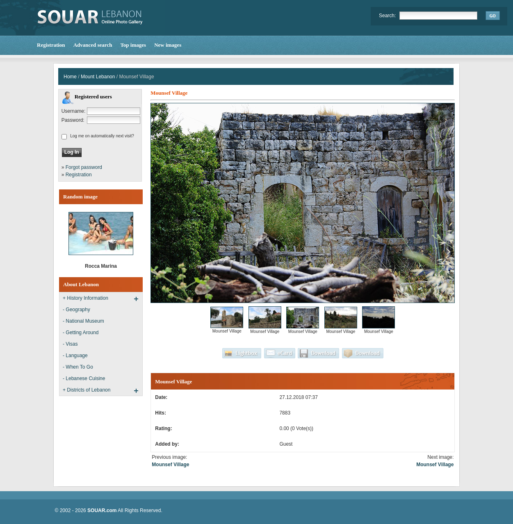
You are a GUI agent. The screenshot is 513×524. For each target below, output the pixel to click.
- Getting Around (80, 332)
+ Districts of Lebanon (86, 390)
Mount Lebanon (98, 77)
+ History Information (85, 298)
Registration (79, 175)
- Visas (70, 344)
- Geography (76, 309)
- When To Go (78, 367)
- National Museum (83, 321)
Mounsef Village (170, 464)
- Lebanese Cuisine (84, 378)
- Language (75, 355)
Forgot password (84, 167)
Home (70, 77)
